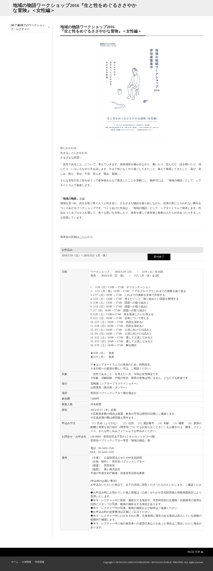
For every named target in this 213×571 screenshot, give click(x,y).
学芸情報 (39, 562)
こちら (83, 236)
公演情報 (26, 562)
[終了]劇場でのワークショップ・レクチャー (28, 27)
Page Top (195, 551)
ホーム (14, 562)
